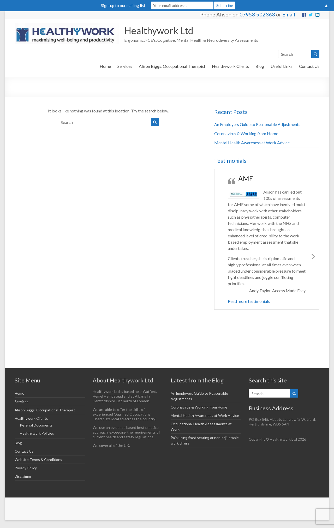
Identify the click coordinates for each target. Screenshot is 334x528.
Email (288, 14)
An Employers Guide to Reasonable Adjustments (257, 124)
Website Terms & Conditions (38, 459)
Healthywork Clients (230, 66)
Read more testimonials (249, 301)
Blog (259, 66)
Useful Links (282, 66)
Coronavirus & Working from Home (246, 133)
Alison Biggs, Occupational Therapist (172, 66)
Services (124, 66)
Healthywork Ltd (158, 30)
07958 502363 (257, 14)
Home (105, 66)
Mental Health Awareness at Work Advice (252, 142)
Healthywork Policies (37, 433)
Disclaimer (23, 476)
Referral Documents (36, 425)
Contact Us (309, 66)
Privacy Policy (26, 468)
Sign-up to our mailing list (123, 5)
